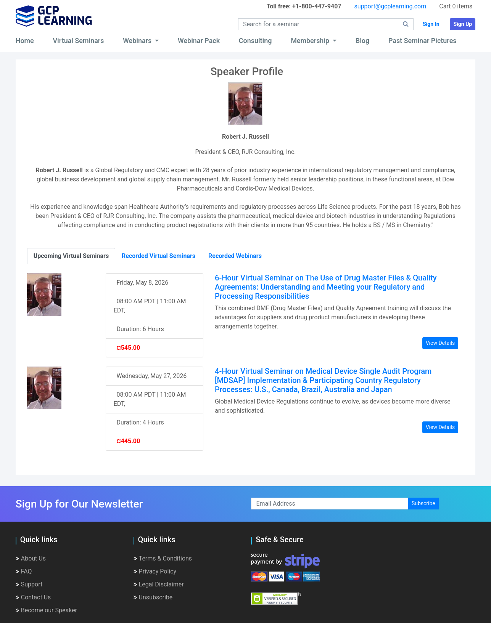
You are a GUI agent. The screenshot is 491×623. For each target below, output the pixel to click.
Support (29, 584)
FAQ (24, 571)
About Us (31, 558)
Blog (362, 41)
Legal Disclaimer (159, 584)
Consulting (255, 41)
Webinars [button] (138, 41)
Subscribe (423, 503)
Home (25, 41)
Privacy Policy (155, 571)
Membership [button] (311, 41)
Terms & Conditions (163, 558)
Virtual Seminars (78, 41)
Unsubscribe (153, 597)
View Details (440, 343)
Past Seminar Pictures (422, 41)
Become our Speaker (46, 610)
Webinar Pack (199, 41)
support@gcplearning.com (390, 6)
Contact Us (33, 597)
